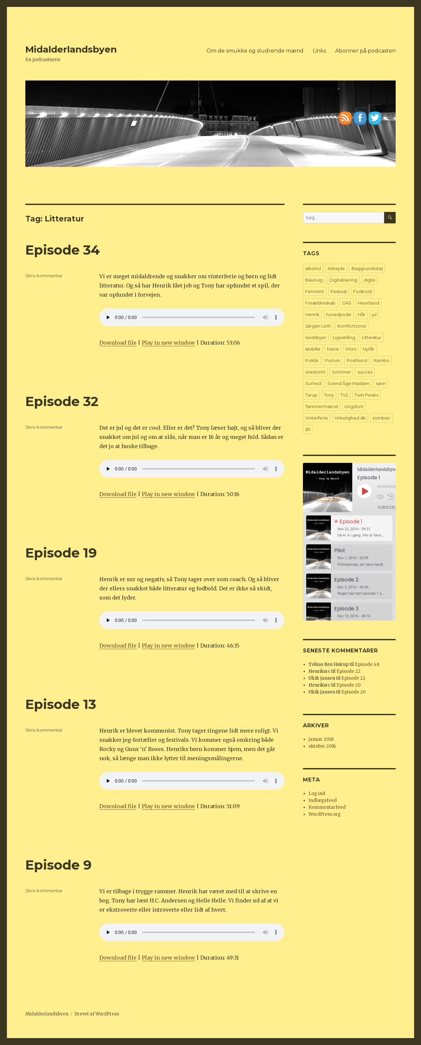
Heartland (368, 303)
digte (369, 280)
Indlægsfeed (323, 800)
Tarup (311, 395)
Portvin (332, 360)
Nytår (368, 349)
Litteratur (371, 337)
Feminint (314, 291)
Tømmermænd (321, 406)
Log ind (317, 793)
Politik (311, 360)
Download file (117, 342)
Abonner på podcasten (365, 51)
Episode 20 (348, 685)
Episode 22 (348, 671)
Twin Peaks (366, 395)
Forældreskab (320, 303)
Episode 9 (58, 865)
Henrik (312, 314)
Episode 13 (60, 704)
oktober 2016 (322, 746)
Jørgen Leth (318, 326)
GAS (346, 303)
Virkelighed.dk (350, 417)
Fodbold (362, 291)
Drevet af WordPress (96, 1014)
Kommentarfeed (327, 807)
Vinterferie (316, 417)
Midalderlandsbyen (71, 49)
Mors (351, 349)
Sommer (341, 372)
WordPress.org (325, 814)
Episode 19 (61, 553)
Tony (329, 395)
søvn (381, 383)
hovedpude (338, 314)
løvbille (312, 349)
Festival (339, 291)
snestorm (315, 372)
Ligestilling (344, 337)
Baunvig (314, 280)
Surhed (313, 383)
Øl (307, 429)
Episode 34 (62, 250)
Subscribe (389, 507)
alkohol (313, 268)
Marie (333, 349)
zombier (381, 417)
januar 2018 (321, 739)
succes (365, 372)
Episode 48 (367, 664)
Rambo (381, 360)
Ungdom (353, 406)
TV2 (344, 395)
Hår (361, 314)
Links (319, 51)
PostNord (357, 360)
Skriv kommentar (43, 275)
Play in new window (168, 342)
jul (374, 314)
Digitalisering (343, 280)
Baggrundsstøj (367, 268)
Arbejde (336, 268)
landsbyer (315, 337)
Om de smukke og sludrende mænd (255, 51)
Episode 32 (61, 401)
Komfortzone (351, 326)
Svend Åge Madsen (348, 383)
